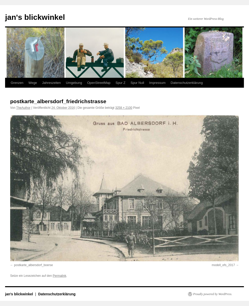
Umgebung (74, 83)
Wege (32, 83)
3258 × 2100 (123, 108)
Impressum (157, 83)
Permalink (59, 276)
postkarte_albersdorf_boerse (33, 265)
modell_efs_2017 (223, 265)
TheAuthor (23, 108)
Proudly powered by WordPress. (212, 294)
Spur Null (137, 83)
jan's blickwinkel (35, 17)
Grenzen (17, 83)
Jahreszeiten (51, 83)
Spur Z (121, 83)
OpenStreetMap (99, 83)
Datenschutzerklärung (187, 83)
